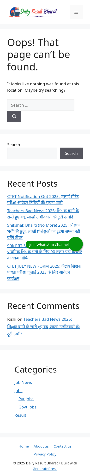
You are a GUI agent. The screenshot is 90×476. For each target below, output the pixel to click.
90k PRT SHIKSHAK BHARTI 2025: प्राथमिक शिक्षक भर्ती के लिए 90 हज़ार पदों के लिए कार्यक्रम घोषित (44, 252)
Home (23, 446)
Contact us (63, 446)
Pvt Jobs (26, 398)
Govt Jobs (27, 407)
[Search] (14, 116)
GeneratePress (45, 468)
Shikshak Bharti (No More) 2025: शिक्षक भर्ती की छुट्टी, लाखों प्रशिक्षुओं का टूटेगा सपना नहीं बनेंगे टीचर (43, 231)
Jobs (18, 390)
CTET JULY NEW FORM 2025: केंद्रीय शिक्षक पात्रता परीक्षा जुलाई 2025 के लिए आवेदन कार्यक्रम (44, 272)
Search (13, 144)
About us (41, 446)
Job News (23, 382)
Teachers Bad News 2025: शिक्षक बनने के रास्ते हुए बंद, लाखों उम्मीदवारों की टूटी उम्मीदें (43, 326)
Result (20, 415)
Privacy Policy (45, 454)
